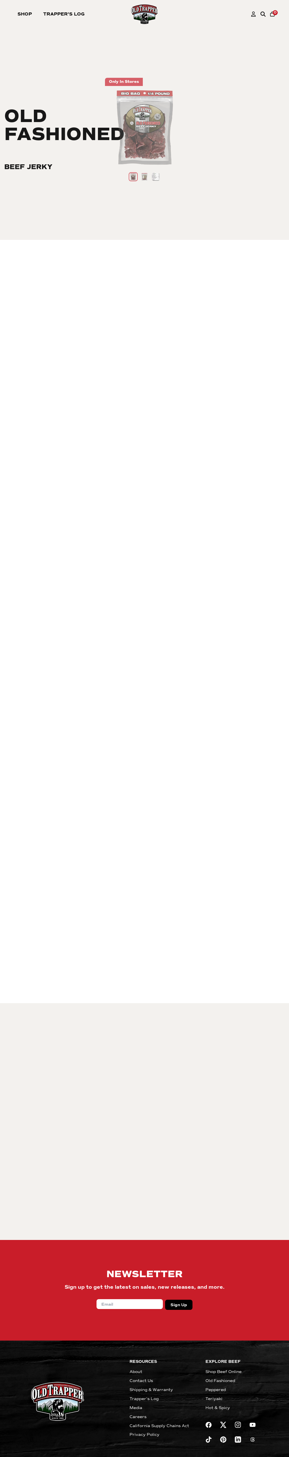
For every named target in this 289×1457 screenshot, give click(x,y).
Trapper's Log (64, 14)
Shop (24, 14)
